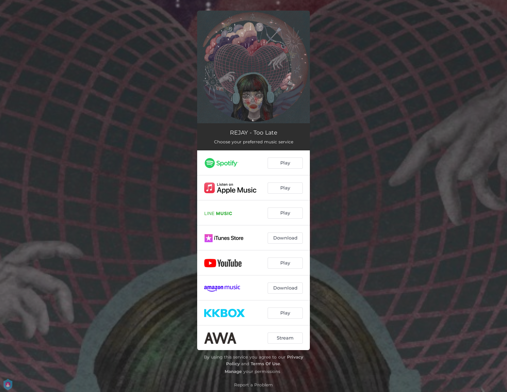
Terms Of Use (265, 363)
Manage (233, 371)
